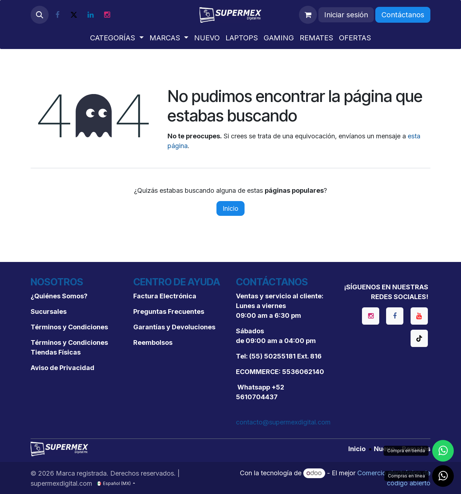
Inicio (230, 208)
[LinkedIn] (90, 15)
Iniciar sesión (346, 14)
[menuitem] (116, 38)
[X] (74, 15)
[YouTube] (419, 316)
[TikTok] (419, 338)
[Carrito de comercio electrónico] (308, 15)
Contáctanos (402, 14)
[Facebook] (57, 15)
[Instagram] (107, 15)
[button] (40, 15)
